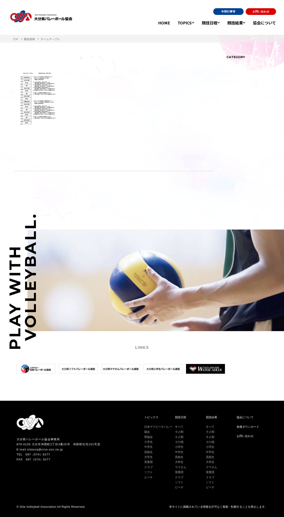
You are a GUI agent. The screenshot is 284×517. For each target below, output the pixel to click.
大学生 (148, 457)
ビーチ (148, 477)
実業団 (148, 462)
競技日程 (204, 23)
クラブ (148, 467)
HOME (156, 23)
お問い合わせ (260, 11)
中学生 (148, 446)
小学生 (148, 442)
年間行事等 (228, 11)
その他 (179, 442)
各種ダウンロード (248, 426)
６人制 (179, 437)
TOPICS (177, 23)
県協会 (148, 437)
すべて (179, 426)
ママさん (180, 467)
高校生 (148, 452)
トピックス (151, 417)
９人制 (179, 431)
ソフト (148, 472)
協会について (264, 23)
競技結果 (232, 23)
